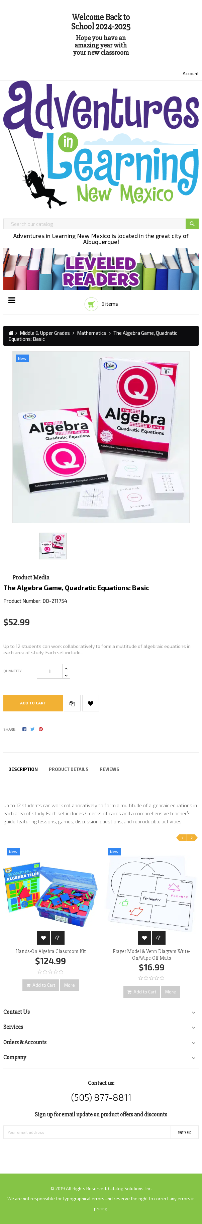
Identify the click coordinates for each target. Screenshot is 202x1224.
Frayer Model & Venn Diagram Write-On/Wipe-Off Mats (151, 954)
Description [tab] (23, 769)
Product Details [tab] (69, 769)
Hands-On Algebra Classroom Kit (50, 951)
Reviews (109, 769)
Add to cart (33, 702)
